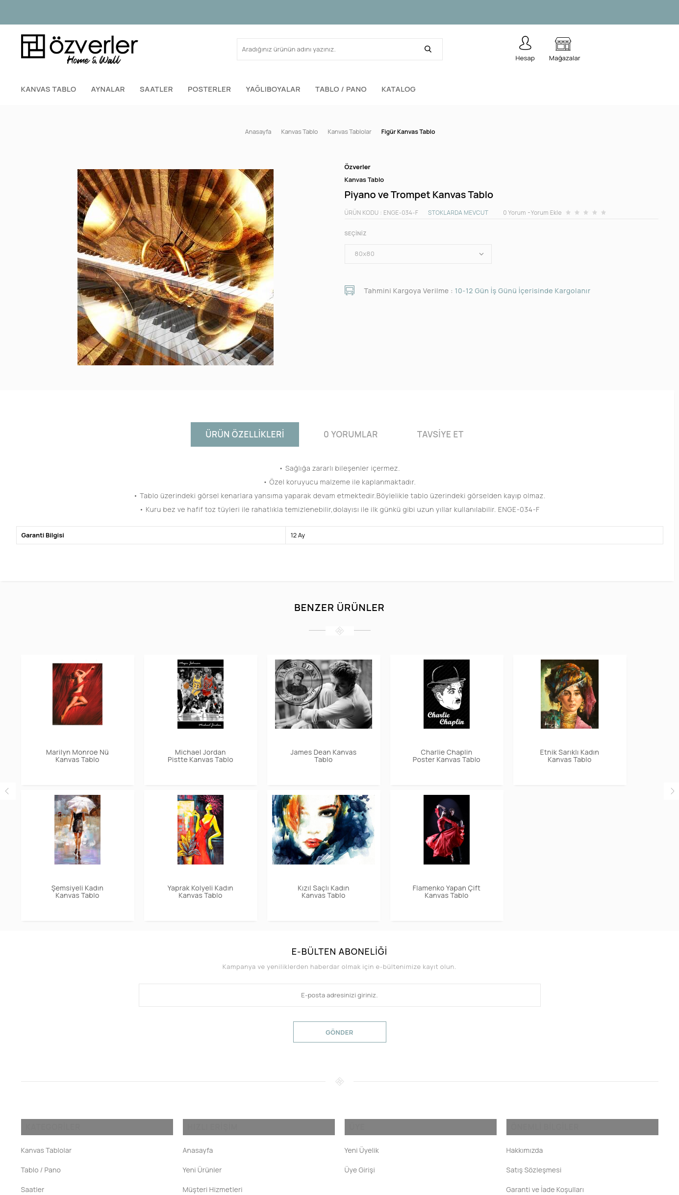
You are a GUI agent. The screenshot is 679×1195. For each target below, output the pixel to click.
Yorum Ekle (546, 207)
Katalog (398, 89)
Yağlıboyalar (273, 89)
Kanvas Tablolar (46, 1154)
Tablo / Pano (341, 89)
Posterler (209, 89)
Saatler (156, 89)
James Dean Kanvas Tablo (324, 750)
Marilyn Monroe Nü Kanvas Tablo (77, 750)
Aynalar (108, 89)
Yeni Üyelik (362, 1154)
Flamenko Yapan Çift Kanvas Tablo (78, 886)
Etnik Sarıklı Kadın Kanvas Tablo (570, 750)
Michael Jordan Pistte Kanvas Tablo (200, 750)
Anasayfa (198, 1154)
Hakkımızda (524, 1154)
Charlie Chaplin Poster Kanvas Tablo (446, 750)
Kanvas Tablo (48, 89)
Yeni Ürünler (202, 1173)
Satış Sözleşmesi (534, 1173)
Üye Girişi (360, 1173)
